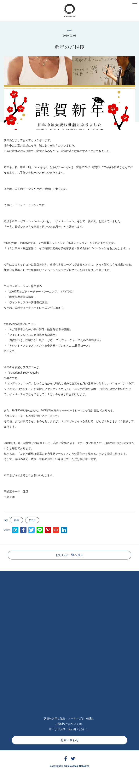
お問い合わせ (69, 740)
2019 (32, 520)
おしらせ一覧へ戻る (70, 555)
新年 (16, 520)
